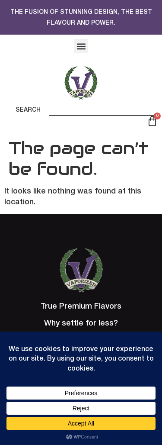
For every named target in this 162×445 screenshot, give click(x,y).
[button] (81, 46)
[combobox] (103, 108)
